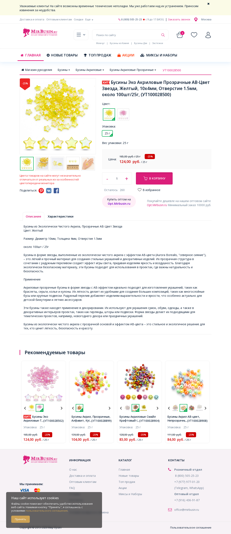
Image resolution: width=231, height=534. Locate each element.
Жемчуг (100, 43)
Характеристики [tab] (60, 216)
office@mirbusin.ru (186, 510)
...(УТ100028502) (52, 421)
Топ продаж (97, 55)
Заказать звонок (178, 19)
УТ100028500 (172, 70)
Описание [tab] (33, 216)
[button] (206, 19)
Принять (20, 519)
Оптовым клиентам (59, 19)
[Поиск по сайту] (125, 35)
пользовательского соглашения (47, 510)
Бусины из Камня (119, 43)
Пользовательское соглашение (190, 527)
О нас (73, 469)
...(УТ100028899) (100, 421)
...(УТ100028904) (148, 421)
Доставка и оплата (32, 19)
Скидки (78, 19)
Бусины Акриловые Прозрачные (133, 70)
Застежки (157, 43)
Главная (31, 55)
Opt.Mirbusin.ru (157, 205)
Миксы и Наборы (158, 55)
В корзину (154, 178)
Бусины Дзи (140, 43)
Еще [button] (89, 19)
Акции (125, 55)
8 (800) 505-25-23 (130, 19)
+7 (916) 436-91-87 (187, 500)
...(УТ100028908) (196, 421)
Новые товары (62, 55)
